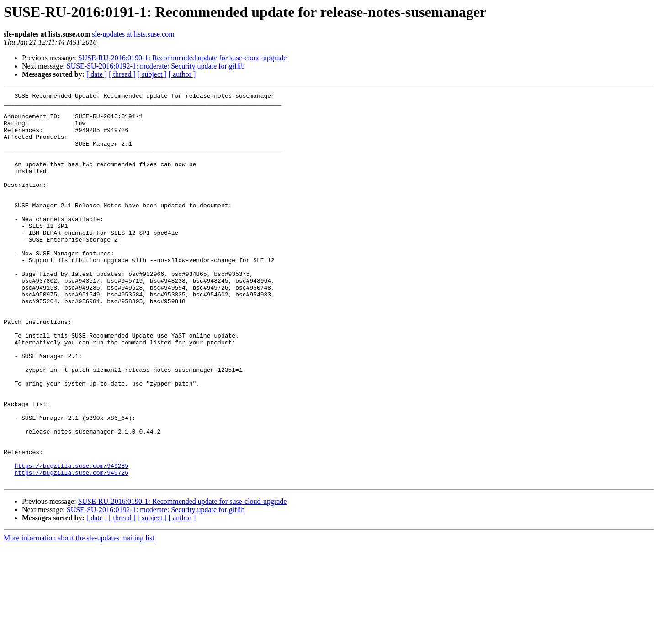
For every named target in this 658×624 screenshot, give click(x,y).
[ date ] (96, 74)
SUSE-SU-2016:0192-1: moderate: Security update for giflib (156, 66)
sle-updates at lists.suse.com (133, 34)
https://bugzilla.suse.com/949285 (71, 541)
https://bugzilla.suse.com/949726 (71, 549)
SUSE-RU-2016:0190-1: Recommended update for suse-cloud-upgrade (182, 58)
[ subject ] (152, 74)
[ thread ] (122, 74)
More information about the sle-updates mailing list (79, 616)
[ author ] (182, 74)
